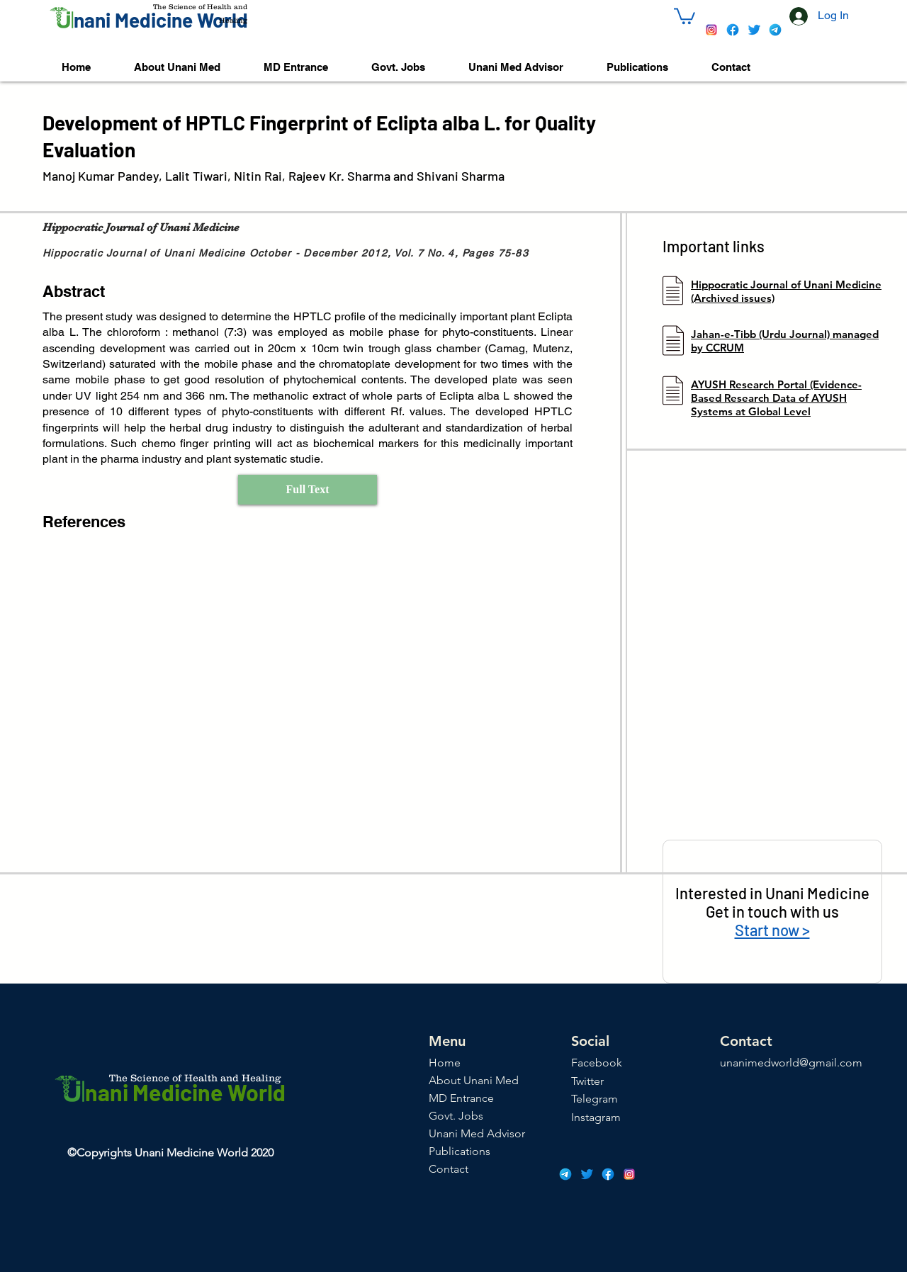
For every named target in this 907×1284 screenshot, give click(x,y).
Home (445, 1062)
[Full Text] (307, 490)
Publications (459, 1151)
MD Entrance (461, 1098)
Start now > (772, 929)
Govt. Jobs (456, 1115)
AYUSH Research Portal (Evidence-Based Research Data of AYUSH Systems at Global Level (776, 398)
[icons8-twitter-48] (754, 30)
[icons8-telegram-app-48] (775, 30)
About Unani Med (474, 1080)
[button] (684, 15)
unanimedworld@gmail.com (791, 1062)
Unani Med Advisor (477, 1133)
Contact (448, 1169)
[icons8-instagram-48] (711, 30)
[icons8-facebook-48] (733, 30)
